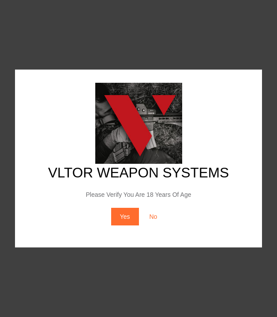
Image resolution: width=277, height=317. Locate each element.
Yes (125, 216)
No (153, 216)
